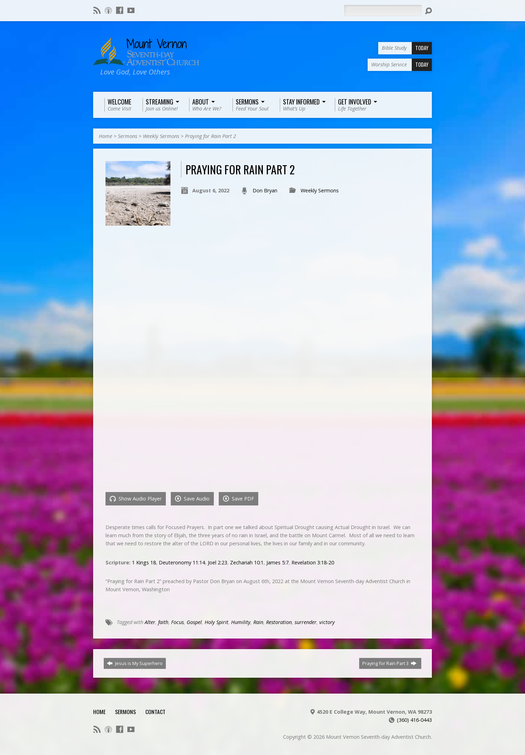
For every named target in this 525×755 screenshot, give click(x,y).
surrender (305, 622)
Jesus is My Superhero (135, 663)
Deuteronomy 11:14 (182, 562)
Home (105, 136)
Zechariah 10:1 (247, 562)
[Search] (383, 10)
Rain (258, 622)
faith (163, 622)
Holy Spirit (216, 622)
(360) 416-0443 (414, 720)
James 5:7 (277, 562)
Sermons (127, 136)
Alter (150, 622)
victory (327, 622)
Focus (177, 622)
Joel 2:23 (217, 562)
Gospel (194, 622)
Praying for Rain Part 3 (389, 663)
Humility (241, 622)
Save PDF (238, 498)
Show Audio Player (136, 498)
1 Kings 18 (144, 562)
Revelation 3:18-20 (312, 562)
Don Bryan (265, 190)
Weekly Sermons (161, 136)
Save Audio (192, 498)
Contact (155, 711)
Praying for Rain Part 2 (210, 136)
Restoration (279, 622)
